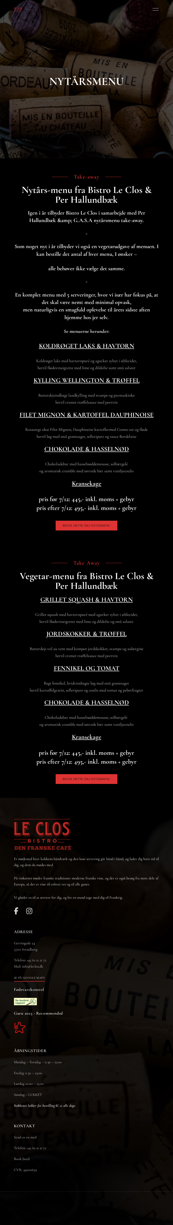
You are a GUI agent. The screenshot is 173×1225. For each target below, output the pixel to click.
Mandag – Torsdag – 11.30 (32, 1062)
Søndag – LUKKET (28, 1094)
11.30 (28, 1073)
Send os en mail (25, 1137)
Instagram (29, 911)
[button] (86, 525)
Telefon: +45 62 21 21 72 (30, 1148)
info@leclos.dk (32, 966)
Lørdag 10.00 (23, 1083)
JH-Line (106, 1211)
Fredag (19, 1073)
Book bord (21, 1159)
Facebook (16, 911)
